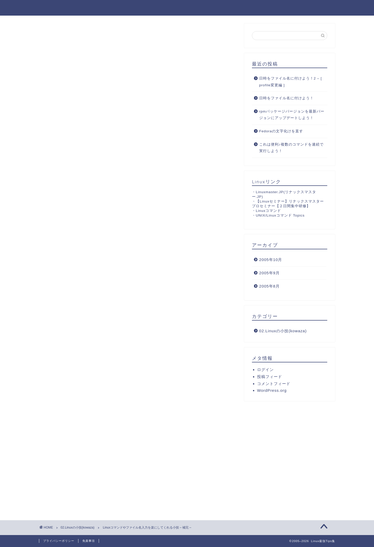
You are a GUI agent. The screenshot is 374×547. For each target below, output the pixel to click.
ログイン (265, 369)
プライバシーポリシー (58, 540)
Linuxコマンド (268, 211)
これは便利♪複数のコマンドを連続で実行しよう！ (291, 147)
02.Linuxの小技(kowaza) (65, 33)
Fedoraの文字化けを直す (281, 131)
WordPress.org (272, 390)
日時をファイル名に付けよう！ (286, 98)
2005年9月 (269, 273)
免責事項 (88, 540)
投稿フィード (269, 376)
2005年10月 (270, 260)
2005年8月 (269, 286)
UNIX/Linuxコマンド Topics (280, 215)
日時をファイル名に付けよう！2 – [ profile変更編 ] (290, 81)
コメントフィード (273, 383)
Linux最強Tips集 (62, 7)
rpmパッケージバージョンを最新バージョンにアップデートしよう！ (291, 114)
